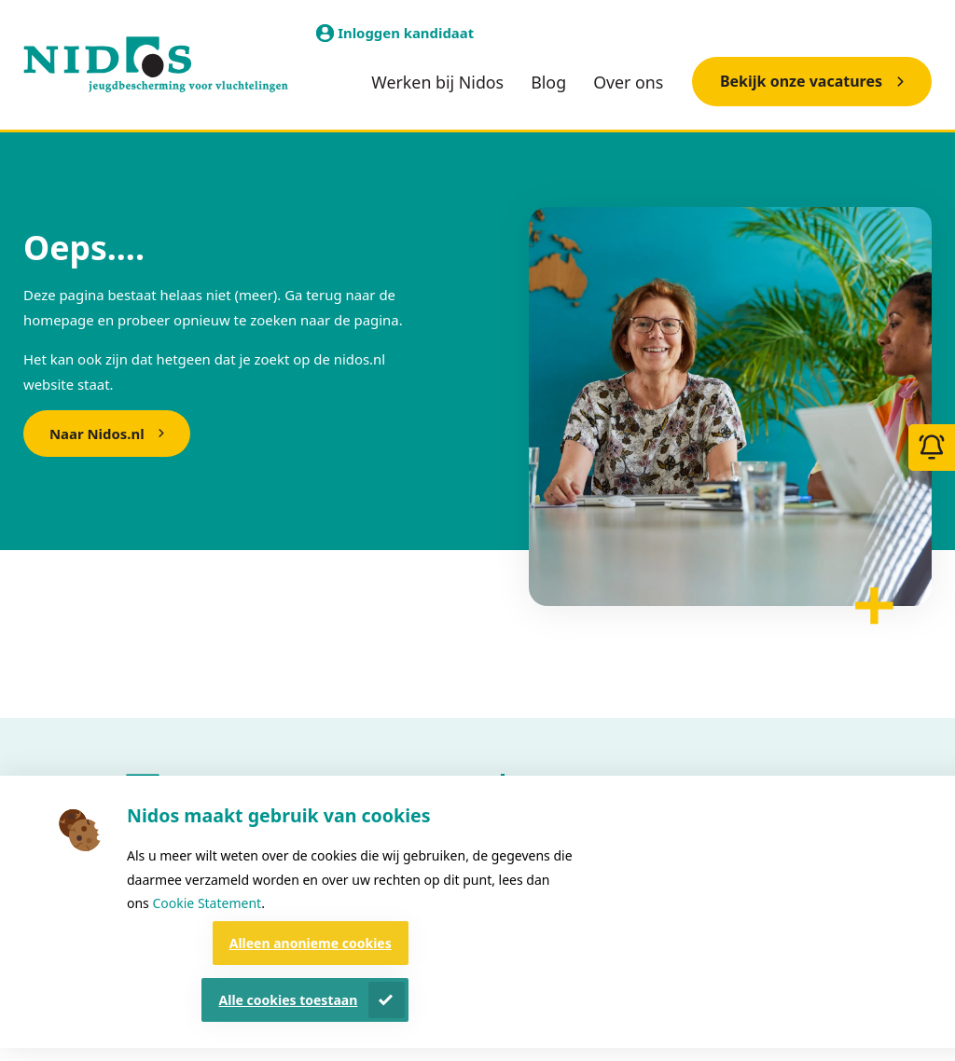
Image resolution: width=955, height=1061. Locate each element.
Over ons (628, 82)
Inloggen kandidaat (406, 32)
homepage (58, 319)
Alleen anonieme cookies (310, 943)
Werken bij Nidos (437, 82)
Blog (548, 82)
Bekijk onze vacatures (801, 81)
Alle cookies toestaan (288, 1000)
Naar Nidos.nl (97, 433)
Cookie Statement (206, 903)
